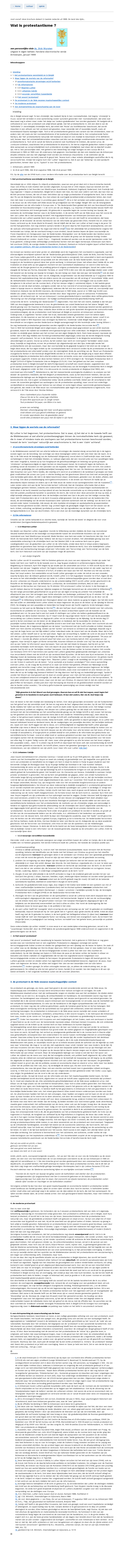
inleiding (16, 72)
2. (16, 1386)
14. (16, 1530)
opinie (41, 6)
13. (16, 1504)
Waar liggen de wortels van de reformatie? (34, 78)
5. (16, 1406)
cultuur (29, 6)
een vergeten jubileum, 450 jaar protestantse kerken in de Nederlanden (42, 247)
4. (16, 1404)
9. (16, 1484)
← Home (16, 6)
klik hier (83, 748)
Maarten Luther (28, 88)
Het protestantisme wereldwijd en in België (34, 75)
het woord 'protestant (28, 97)
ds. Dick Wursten (43, 48)
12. (16, 1499)
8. (16, 1460)
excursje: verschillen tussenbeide (37, 94)
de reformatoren (25, 85)
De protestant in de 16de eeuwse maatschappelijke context (42, 100)
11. (16, 1496)
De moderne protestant (25, 103)
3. (16, 1399)
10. (16, 1494)
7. (16, 1430)
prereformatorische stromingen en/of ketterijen (39, 81)
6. (16, 1419)
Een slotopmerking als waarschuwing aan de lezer (37, 107)
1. (16, 1358)
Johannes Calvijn (29, 91)
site (21, 174)
